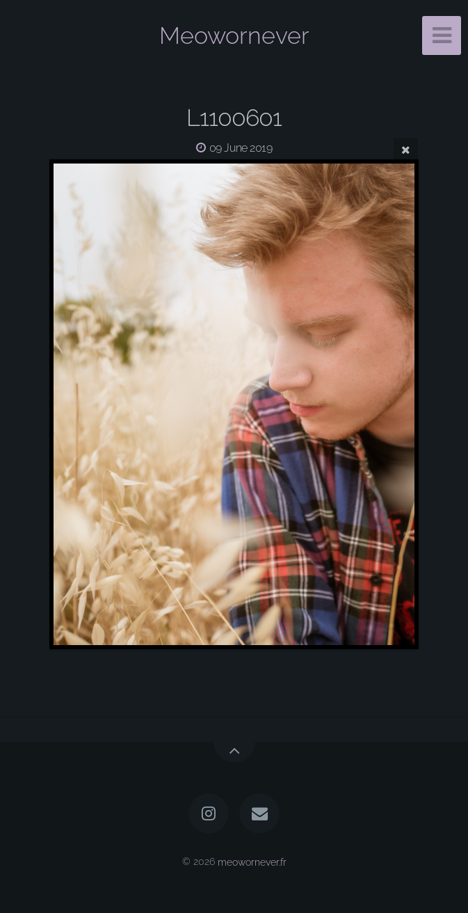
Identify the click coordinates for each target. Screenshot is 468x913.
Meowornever (234, 35)
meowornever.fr (252, 861)
